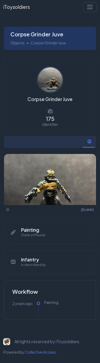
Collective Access (40, 352)
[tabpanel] (50, 240)
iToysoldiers (16, 7)
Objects (17, 42)
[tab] (89, 142)
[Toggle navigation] (90, 7)
